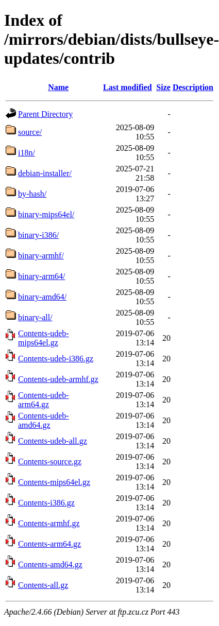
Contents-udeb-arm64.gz (43, 400)
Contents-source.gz (49, 461)
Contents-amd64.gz (50, 564)
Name (58, 87)
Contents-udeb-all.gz (52, 441)
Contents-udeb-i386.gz (55, 358)
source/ (30, 132)
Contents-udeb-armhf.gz (58, 379)
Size (163, 87)
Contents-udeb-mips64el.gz (43, 338)
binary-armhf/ (41, 255)
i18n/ (26, 152)
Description (193, 87)
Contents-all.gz (43, 585)
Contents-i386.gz (46, 502)
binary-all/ (35, 317)
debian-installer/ (45, 173)
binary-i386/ (38, 235)
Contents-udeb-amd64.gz (43, 420)
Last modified (127, 87)
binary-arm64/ (41, 276)
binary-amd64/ (42, 296)
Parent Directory (45, 114)
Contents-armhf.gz (49, 523)
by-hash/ (32, 193)
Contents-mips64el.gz (54, 482)
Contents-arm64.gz (49, 544)
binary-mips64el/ (46, 214)
